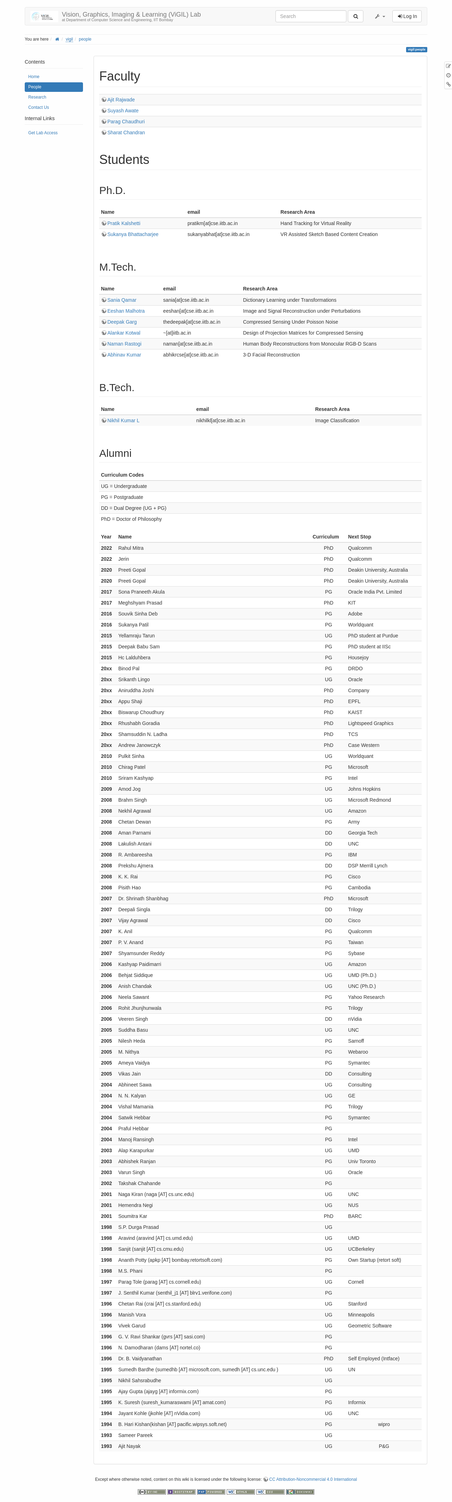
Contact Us (38, 107)
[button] (380, 16)
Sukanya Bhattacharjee (133, 234)
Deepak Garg (122, 322)
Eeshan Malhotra (126, 311)
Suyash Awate (122, 110)
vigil (69, 39)
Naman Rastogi (124, 344)
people (85, 39)
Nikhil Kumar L (123, 420)
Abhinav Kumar (124, 355)
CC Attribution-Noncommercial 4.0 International (313, 1479)
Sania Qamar (121, 300)
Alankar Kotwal (123, 333)
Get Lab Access (43, 132)
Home (34, 76)
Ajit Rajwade (121, 99)
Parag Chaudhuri (126, 121)
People (34, 86)
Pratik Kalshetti (123, 223)
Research (37, 97)
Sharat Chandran (126, 132)
